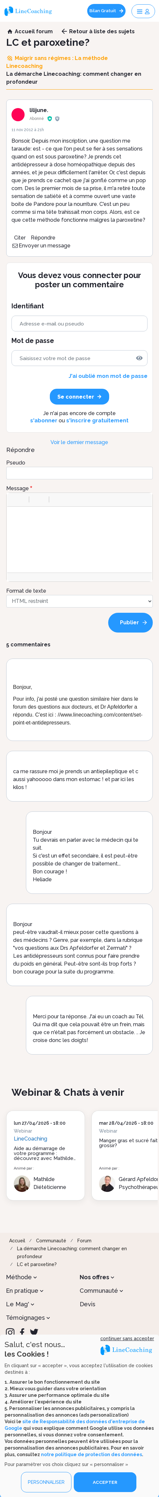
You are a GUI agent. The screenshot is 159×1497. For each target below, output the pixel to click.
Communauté (51, 1240)
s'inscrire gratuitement (97, 420)
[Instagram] (10, 1333)
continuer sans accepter (127, 1338)
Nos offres (94, 1277)
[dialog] (79, 1416)
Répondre (43, 238)
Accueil (17, 1240)
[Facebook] (22, 1332)
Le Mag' (17, 1304)
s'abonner (43, 420)
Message (17, 488)
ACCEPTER (105, 1482)
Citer (20, 238)
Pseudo (15, 463)
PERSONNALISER (46, 1482)
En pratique (22, 1290)
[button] (14, 499)
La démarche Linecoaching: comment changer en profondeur (72, 1252)
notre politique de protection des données (91, 1454)
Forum (84, 1240)
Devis (87, 1304)
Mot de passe (32, 341)
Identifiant (27, 306)
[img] (139, 358)
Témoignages (25, 1317)
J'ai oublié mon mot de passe (108, 376)
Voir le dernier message (79, 442)
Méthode (19, 1277)
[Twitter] (34, 1332)
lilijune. (39, 110)
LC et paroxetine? (37, 1264)
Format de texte (26, 591)
